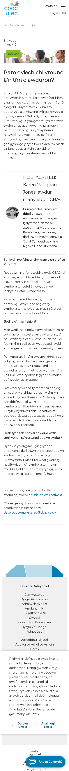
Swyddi (34, 617)
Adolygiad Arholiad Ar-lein (34, 644)
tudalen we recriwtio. (47, 495)
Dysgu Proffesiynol (35, 599)
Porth (34, 649)
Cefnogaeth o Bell (34, 769)
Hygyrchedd (34, 754)
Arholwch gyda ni (34, 604)
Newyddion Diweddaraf (34, 622)
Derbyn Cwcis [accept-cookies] (23, 725)
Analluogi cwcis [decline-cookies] (48, 725)
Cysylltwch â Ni (35, 613)
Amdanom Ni (34, 608)
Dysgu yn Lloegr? (34, 627)
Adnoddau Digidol (34, 640)
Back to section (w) (20, 25)
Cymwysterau (34, 594)
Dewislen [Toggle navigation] (54, 6)
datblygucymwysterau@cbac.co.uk (30, 512)
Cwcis (34, 750)
